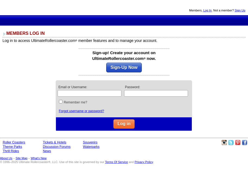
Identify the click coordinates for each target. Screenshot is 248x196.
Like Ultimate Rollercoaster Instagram (224, 142)
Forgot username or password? (81, 111)
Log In (207, 10)
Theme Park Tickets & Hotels (131, 20)
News (171, 20)
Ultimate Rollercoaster (38, 8)
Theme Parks (94, 20)
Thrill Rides (112, 20)
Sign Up (240, 10)
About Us (6, 158)
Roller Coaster (75, 20)
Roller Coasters (14, 142)
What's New (38, 158)
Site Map (21, 158)
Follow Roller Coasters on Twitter (231, 142)
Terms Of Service (116, 162)
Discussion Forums (151, 20)
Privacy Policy (143, 162)
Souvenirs (189, 20)
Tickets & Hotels (54, 142)
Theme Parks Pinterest (237, 142)
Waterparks (91, 147)
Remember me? (75, 102)
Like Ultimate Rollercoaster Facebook (244, 142)
